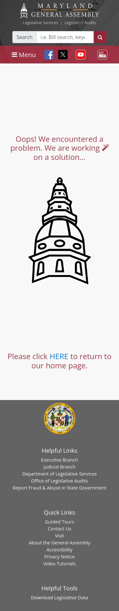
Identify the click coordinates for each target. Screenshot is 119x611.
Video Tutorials (59, 563)
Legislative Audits (80, 22)
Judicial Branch (59, 466)
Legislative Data (71, 597)
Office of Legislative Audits (59, 480)
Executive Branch (59, 460)
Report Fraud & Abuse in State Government (59, 487)
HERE (59, 356)
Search (25, 37)
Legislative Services (40, 22)
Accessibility (60, 549)
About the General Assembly (59, 542)
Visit (59, 535)
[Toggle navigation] (24, 54)
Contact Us (59, 528)
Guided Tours (59, 521)
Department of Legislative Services (59, 473)
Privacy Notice (59, 556)
